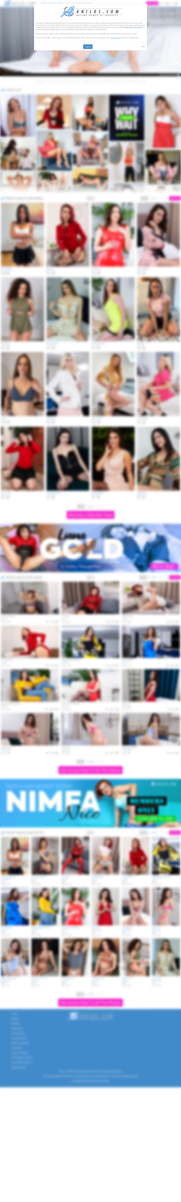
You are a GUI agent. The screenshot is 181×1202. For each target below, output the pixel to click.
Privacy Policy (115, 38)
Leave (143, 46)
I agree (88, 46)
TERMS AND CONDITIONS (133, 27)
